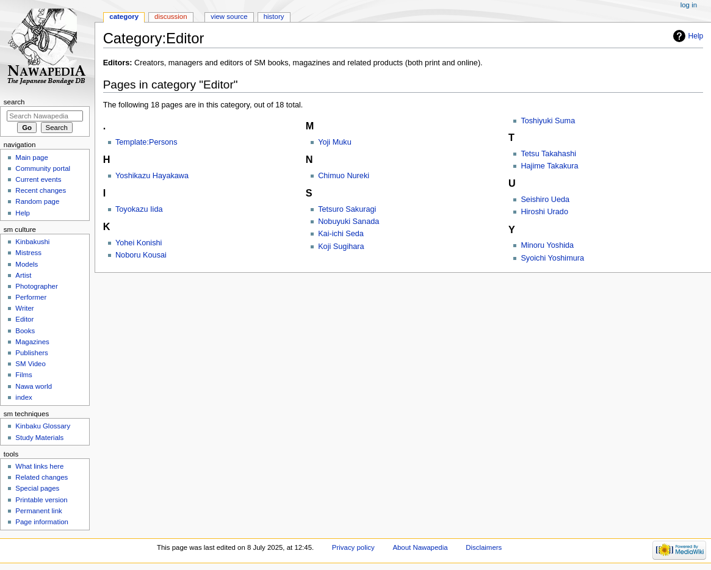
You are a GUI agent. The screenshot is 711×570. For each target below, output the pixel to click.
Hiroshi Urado (544, 211)
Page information (41, 521)
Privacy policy (353, 547)
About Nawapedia (419, 547)
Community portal (42, 168)
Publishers (31, 352)
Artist (23, 275)
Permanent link (38, 510)
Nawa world (33, 386)
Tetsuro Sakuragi (347, 209)
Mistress (28, 252)
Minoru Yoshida (547, 245)
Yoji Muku (335, 142)
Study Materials (39, 437)
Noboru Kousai (141, 255)
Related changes (41, 477)
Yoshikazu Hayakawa (152, 175)
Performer (30, 297)
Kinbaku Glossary (42, 426)
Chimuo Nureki (343, 175)
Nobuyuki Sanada (348, 221)
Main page (31, 157)
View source (229, 16)
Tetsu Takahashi (548, 154)
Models (26, 264)
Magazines (32, 341)
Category (124, 16)
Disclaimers (484, 547)
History (274, 16)
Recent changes (40, 190)
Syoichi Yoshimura (552, 258)
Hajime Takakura (549, 166)
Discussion (170, 16)
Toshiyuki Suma (548, 121)
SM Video (30, 363)
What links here (39, 466)
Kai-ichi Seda (341, 233)
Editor (24, 319)
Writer (24, 308)
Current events (38, 179)
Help (696, 36)
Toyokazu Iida (139, 209)
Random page (37, 201)
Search (14, 102)
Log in (688, 5)
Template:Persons (146, 142)
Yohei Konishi (138, 243)
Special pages (37, 488)
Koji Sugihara (341, 246)
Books (25, 330)
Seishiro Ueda (545, 199)
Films (23, 374)
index (23, 397)
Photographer (36, 286)
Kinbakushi (32, 241)
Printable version (41, 499)
